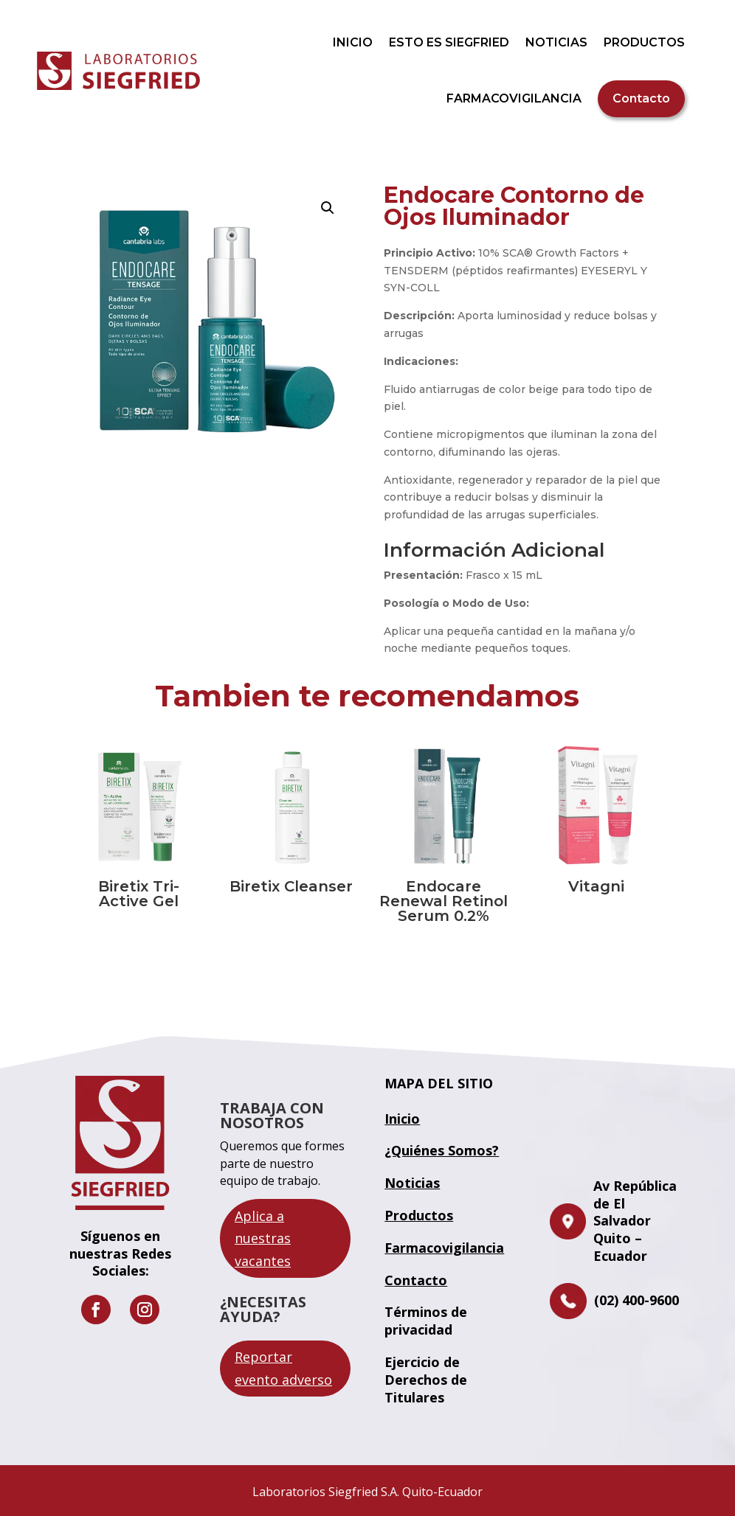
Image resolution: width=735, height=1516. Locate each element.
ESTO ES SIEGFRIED (449, 42)
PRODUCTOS (644, 42)
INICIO (353, 42)
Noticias (412, 1183)
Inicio (402, 1118)
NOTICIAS (556, 42)
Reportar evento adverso (283, 1368)
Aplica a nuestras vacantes (263, 1238)
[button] (327, 208)
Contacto (641, 98)
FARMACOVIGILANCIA (514, 98)
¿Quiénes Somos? (441, 1150)
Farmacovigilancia (444, 1247)
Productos (418, 1215)
